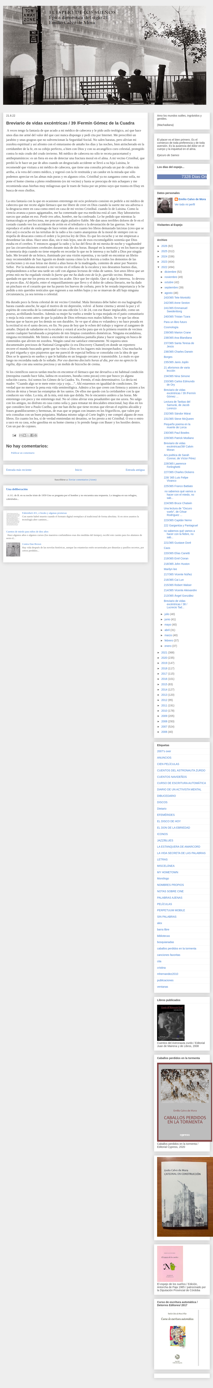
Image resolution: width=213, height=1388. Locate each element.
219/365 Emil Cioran (176, 558)
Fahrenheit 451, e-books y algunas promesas (44, 512)
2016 (164, 678)
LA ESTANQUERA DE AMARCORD (178, 846)
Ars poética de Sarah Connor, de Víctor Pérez (180, 456)
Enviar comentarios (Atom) (82, 479)
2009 (164, 715)
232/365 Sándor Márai (177, 413)
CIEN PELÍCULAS (168, 764)
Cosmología (171, 327)
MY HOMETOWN (167, 872)
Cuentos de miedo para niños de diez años (27, 531)
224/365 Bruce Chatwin (178, 503)
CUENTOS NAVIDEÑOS (172, 776)
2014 (164, 689)
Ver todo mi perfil (185, 204)
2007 (164, 726)
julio (167, 614)
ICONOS (162, 834)
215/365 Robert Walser (178, 585)
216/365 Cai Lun (174, 579)
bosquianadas (165, 942)
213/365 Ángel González (178, 595)
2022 (164, 267)
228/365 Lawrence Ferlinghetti (175, 465)
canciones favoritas (168, 954)
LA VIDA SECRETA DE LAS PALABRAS (181, 853)
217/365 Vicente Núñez (178, 574)
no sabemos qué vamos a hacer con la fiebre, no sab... (179, 534)
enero (168, 645)
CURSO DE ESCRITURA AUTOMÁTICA (181, 783)
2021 (164, 652)
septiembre (171, 287)
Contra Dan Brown (31, 544)
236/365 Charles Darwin (178, 351)
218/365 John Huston (177, 563)
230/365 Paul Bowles (176, 432)
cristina (161, 967)
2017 (164, 673)
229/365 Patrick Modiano (179, 438)
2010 (164, 710)
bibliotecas (163, 935)
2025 (164, 251)
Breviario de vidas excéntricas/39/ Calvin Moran (178, 446)
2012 (164, 700)
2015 (164, 684)
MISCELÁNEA (166, 865)
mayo (168, 624)
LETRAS (162, 859)
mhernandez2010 (167, 973)
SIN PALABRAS (166, 916)
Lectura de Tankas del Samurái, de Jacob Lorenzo (177, 405)
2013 (164, 694)
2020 (164, 657)
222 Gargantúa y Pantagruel (181, 525)
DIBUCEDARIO (166, 795)
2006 (164, 731)
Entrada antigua (135, 469)
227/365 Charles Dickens (179, 472)
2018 (164, 668)
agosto (168, 292)
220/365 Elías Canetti (177, 553)
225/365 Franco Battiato (178, 486)
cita (159, 961)
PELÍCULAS (164, 904)
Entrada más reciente (19, 469)
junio (167, 619)
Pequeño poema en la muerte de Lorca (177, 426)
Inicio (78, 469)
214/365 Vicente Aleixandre (180, 590)
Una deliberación (17, 489)
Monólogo (163, 878)
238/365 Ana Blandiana (178, 337)
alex (159, 923)
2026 (164, 245)
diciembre (170, 271)
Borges (168, 356)
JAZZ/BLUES (165, 840)
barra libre (163, 929)
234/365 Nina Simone (177, 376)
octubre (169, 282)
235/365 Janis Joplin (176, 362)
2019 (164, 663)
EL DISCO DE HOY (169, 821)
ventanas (162, 986)
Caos (167, 547)
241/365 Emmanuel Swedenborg (175, 309)
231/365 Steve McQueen (179, 418)
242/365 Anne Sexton (177, 302)
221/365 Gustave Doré (177, 542)
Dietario (161, 808)
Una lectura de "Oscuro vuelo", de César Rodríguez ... (178, 512)
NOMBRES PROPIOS (170, 884)
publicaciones (165, 980)
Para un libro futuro (175, 322)
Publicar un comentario (22, 452)
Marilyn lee (170, 569)
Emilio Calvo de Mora (192, 199)
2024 (164, 256)
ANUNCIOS (164, 757)
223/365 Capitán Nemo (178, 520)
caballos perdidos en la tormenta (176, 948)
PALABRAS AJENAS (169, 897)
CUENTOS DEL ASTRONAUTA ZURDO (181, 770)
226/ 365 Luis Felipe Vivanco (176, 479)
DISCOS (162, 802)
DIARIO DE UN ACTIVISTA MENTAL (179, 789)
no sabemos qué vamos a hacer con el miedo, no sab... (180, 494)
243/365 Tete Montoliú (177, 297)
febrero (169, 640)
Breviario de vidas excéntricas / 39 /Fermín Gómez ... (180, 393)
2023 (164, 261)
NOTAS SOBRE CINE (170, 891)
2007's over (164, 751)
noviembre (171, 277)
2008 (164, 721)
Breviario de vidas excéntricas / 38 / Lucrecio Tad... (175, 604)
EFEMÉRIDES (166, 814)
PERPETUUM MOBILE (171, 910)
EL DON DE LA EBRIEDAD (173, 827)
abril (167, 630)
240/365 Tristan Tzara (177, 316)
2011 (164, 705)
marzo (168, 635)
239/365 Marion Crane (177, 332)
